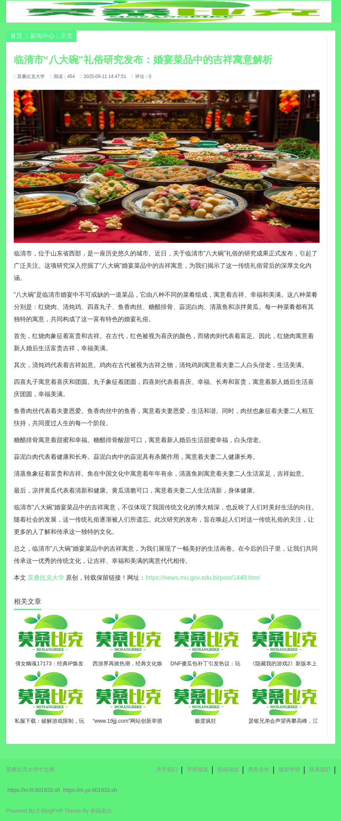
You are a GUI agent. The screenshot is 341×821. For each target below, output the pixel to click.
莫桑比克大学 (46, 577)
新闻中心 (42, 36)
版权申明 (289, 769)
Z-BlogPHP (49, 811)
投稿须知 (228, 769)
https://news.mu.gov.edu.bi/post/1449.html (202, 577)
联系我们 (320, 769)
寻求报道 (197, 769)
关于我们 (167, 769)
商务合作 (258, 769)
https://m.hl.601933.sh (33, 790)
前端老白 (101, 811)
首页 (16, 36)
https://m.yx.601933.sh (90, 790)
